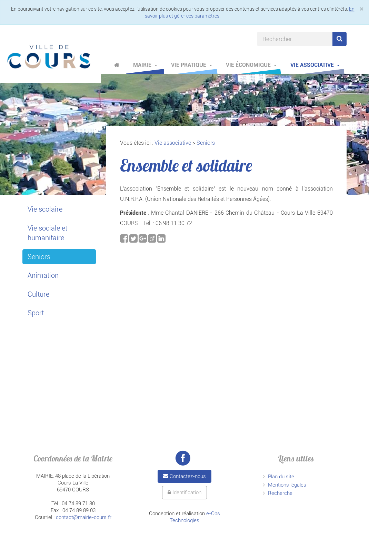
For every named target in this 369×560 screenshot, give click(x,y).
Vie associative (315, 65)
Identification (184, 492)
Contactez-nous (184, 476)
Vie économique (251, 65)
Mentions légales (287, 485)
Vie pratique (191, 65)
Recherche (280, 493)
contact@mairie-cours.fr (83, 517)
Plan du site (281, 477)
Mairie (145, 65)
